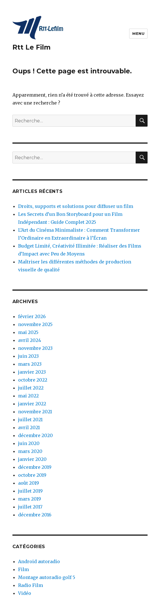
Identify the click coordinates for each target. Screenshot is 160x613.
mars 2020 (30, 451)
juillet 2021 (30, 419)
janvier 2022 (32, 403)
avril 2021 (29, 427)
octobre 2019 (32, 475)
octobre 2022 (32, 380)
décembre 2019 (34, 467)
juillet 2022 (31, 388)
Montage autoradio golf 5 (46, 577)
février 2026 (32, 316)
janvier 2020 (32, 459)
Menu (138, 33)
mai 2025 (28, 332)
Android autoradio (39, 561)
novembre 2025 (35, 324)
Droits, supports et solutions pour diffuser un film (75, 206)
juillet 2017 (30, 507)
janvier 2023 (32, 372)
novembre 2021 (35, 411)
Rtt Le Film (31, 47)
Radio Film (30, 585)
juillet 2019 (30, 491)
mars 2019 (29, 499)
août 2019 (28, 483)
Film (23, 569)
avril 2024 (29, 340)
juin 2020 (29, 443)
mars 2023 (30, 364)
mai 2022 (28, 396)
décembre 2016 (34, 515)
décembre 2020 (35, 435)
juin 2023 (28, 356)
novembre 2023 (35, 348)
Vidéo (24, 593)
